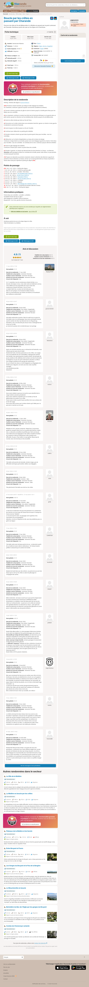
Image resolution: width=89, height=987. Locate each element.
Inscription (74, 11)
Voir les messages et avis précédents (30, 765)
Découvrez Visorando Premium (43, 66)
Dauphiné (49, 46)
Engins (42, 48)
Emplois (5, 970)
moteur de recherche (40, 943)
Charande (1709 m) (23, 177)
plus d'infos (33, 211)
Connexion (82, 11)
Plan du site (6, 967)
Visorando (5, 14)
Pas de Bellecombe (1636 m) (25, 173)
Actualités (6, 973)
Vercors (45, 46)
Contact (5, 979)
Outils (6, 11)
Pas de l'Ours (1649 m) (23, 175)
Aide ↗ (23, 11)
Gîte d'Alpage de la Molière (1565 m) (27, 183)
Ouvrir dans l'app (12, 73)
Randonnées (15, 11)
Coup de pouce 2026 (10, 976)
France (39, 43)
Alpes (40, 46)
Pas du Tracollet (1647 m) (24, 178)
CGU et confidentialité (9, 964)
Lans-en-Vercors (25, 102)
